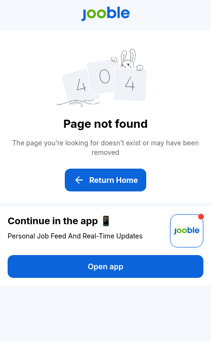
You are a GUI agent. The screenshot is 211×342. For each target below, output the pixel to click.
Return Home (105, 180)
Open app (105, 266)
